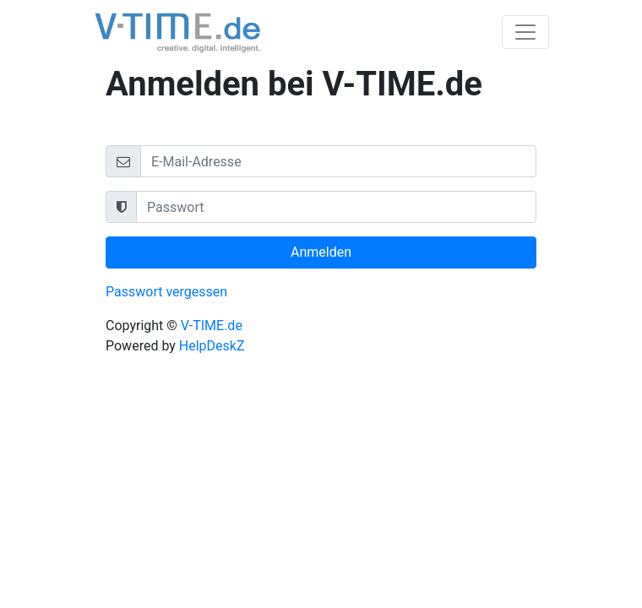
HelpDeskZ (212, 346)
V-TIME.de (211, 326)
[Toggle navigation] (525, 32)
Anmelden (321, 252)
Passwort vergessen (166, 292)
